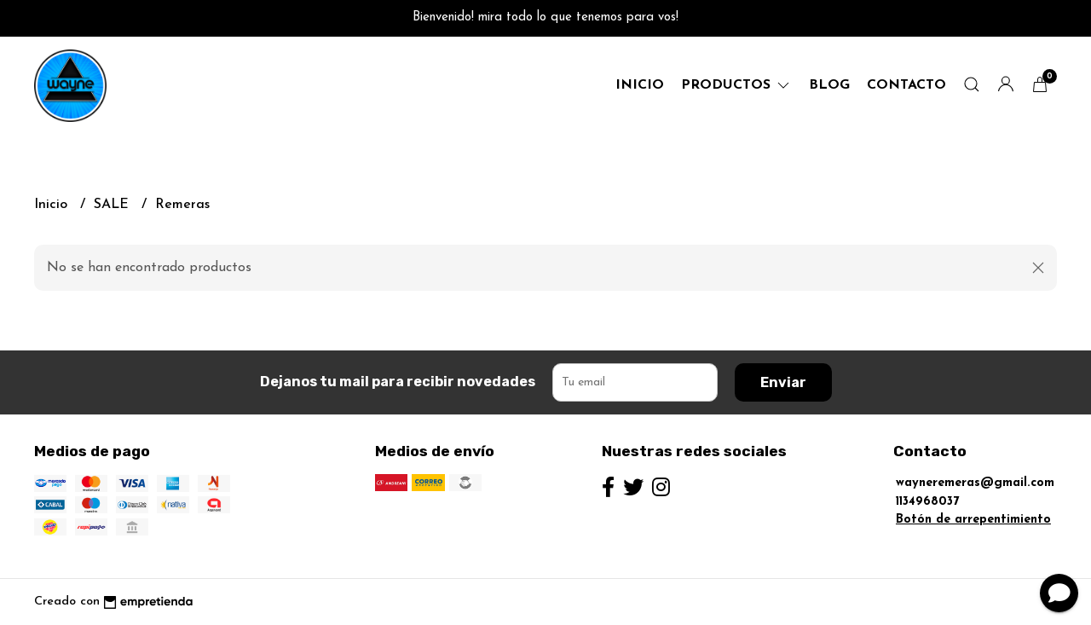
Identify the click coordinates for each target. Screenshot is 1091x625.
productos (736, 85)
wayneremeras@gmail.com (975, 483)
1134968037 (927, 501)
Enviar (783, 382)
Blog (829, 85)
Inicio (639, 85)
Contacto (906, 85)
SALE (113, 204)
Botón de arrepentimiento (973, 519)
